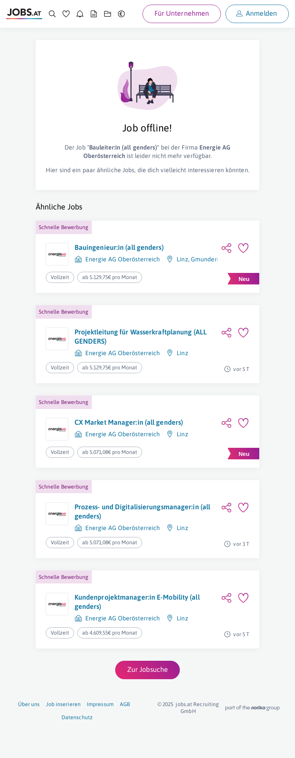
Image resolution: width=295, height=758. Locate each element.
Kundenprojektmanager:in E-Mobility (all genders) (137, 601)
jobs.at (184, 704)
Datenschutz (77, 717)
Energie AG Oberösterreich (122, 259)
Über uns (29, 704)
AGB (125, 704)
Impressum (100, 704)
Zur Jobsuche (147, 669)
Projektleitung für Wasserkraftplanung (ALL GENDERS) (141, 336)
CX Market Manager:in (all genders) (129, 422)
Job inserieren (63, 704)
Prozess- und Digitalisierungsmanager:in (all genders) (142, 511)
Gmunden (204, 259)
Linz (182, 259)
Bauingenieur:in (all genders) (119, 247)
